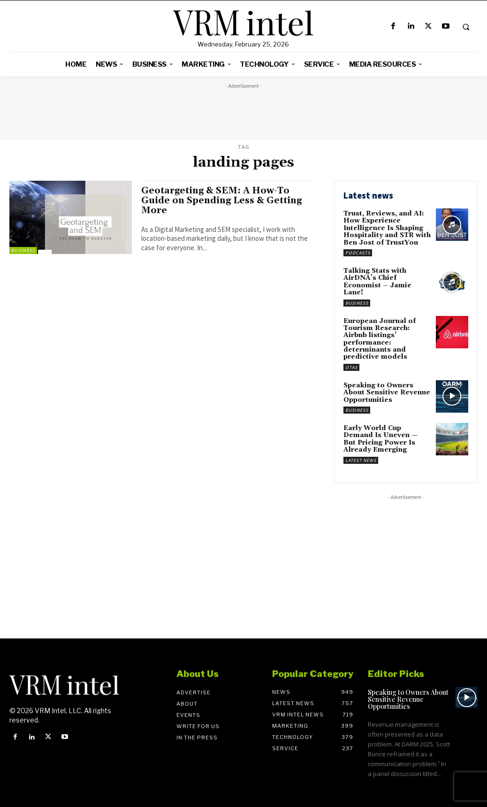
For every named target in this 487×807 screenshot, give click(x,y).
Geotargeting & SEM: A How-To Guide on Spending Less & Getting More (221, 200)
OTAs (351, 367)
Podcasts (357, 253)
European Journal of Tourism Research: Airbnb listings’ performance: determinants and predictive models (379, 339)
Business (23, 250)
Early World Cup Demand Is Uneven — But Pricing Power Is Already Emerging (380, 439)
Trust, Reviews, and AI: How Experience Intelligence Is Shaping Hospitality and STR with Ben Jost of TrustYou (387, 228)
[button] (466, 26)
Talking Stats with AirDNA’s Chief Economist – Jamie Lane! (377, 282)
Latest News (360, 460)
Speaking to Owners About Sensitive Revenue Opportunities (386, 392)
